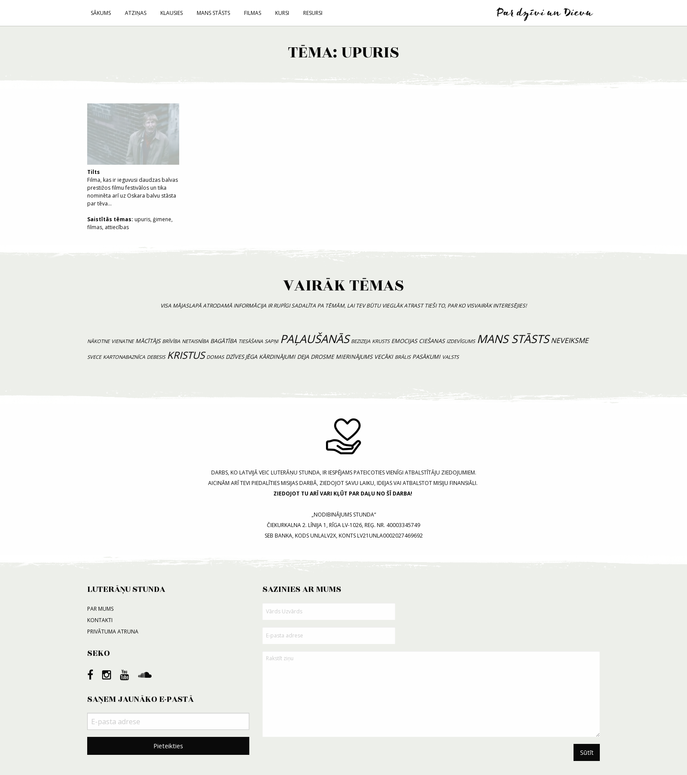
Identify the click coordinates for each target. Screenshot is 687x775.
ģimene (162, 219)
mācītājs (147, 341)
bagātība (223, 341)
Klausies (171, 13)
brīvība (171, 341)
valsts (450, 357)
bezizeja (360, 341)
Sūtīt (587, 752)
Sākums (101, 13)
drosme (322, 357)
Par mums (100, 608)
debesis (156, 357)
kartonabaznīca (124, 357)
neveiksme (569, 340)
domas (215, 357)
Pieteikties (168, 746)
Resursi (312, 13)
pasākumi (426, 357)
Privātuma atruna (112, 631)
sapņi (271, 341)
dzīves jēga (241, 357)
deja (303, 357)
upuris (142, 219)
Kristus (186, 355)
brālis (403, 357)
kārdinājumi (277, 357)
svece (94, 357)
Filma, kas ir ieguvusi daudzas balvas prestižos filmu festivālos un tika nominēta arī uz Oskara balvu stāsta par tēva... (133, 155)
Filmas (252, 13)
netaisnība (195, 341)
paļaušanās (314, 339)
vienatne (122, 341)
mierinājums (354, 357)
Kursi (282, 13)
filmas (94, 227)
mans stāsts (513, 339)
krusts (381, 341)
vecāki (383, 357)
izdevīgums (460, 341)
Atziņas (135, 13)
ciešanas (432, 341)
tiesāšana (250, 341)
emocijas (404, 341)
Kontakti (100, 620)
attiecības (117, 227)
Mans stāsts (213, 13)
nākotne (98, 341)
